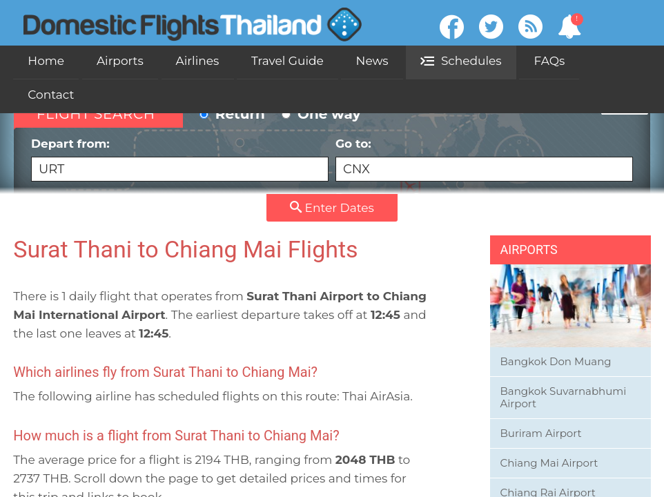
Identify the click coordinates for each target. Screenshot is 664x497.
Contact (51, 94)
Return (232, 114)
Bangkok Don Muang (556, 361)
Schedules (460, 61)
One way (321, 114)
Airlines (197, 61)
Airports (120, 61)
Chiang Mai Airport (549, 462)
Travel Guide (287, 61)
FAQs (549, 61)
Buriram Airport (541, 433)
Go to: (484, 159)
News (372, 61)
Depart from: (180, 159)
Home (46, 61)
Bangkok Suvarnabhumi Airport (563, 397)
